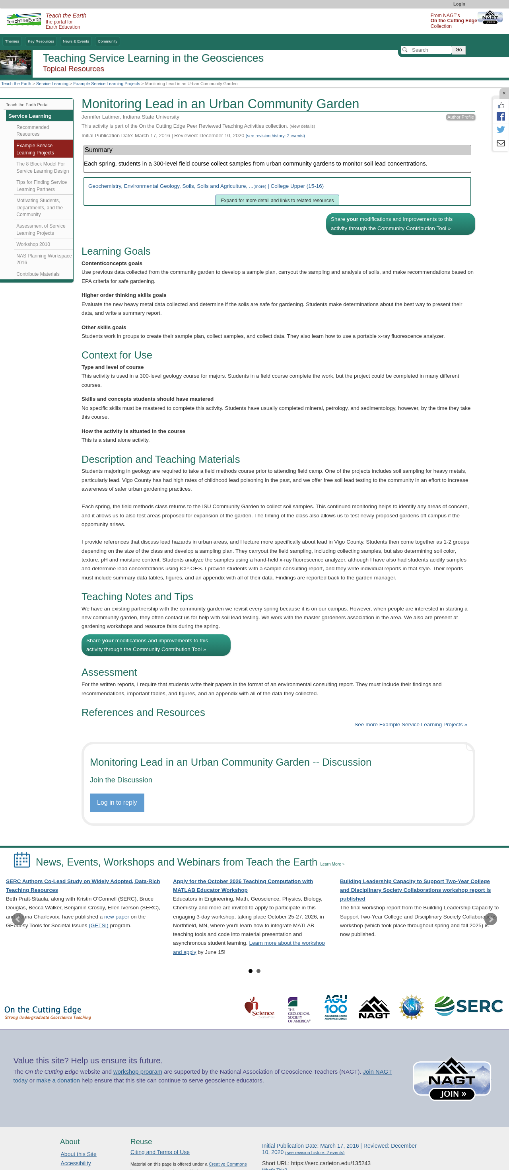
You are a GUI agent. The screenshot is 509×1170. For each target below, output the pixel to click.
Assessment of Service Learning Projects (40, 229)
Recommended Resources (32, 131)
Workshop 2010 (33, 244)
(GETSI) (99, 925)
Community (107, 41)
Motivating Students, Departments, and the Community (39, 207)
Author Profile (460, 117)
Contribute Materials (38, 274)
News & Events (76, 41)
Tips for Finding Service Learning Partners (41, 185)
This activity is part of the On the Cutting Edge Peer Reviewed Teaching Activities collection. (198, 126)
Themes (12, 41)
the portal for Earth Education (66, 21)
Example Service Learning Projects (106, 83)
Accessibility (76, 1163)
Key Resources (41, 41)
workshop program (137, 1072)
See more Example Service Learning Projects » (410, 724)
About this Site (79, 1154)
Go (458, 50)
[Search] (426, 50)
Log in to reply (117, 802)
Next (490, 919)
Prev (18, 919)
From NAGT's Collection (454, 21)
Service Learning (52, 83)
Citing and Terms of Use (160, 1152)
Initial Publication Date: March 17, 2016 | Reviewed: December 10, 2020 (193, 135)
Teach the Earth (16, 83)
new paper (116, 917)
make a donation (58, 1080)
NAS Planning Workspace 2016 (44, 259)
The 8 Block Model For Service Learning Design (42, 167)
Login (459, 4)
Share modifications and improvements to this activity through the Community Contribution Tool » (392, 223)
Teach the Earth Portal (27, 104)
